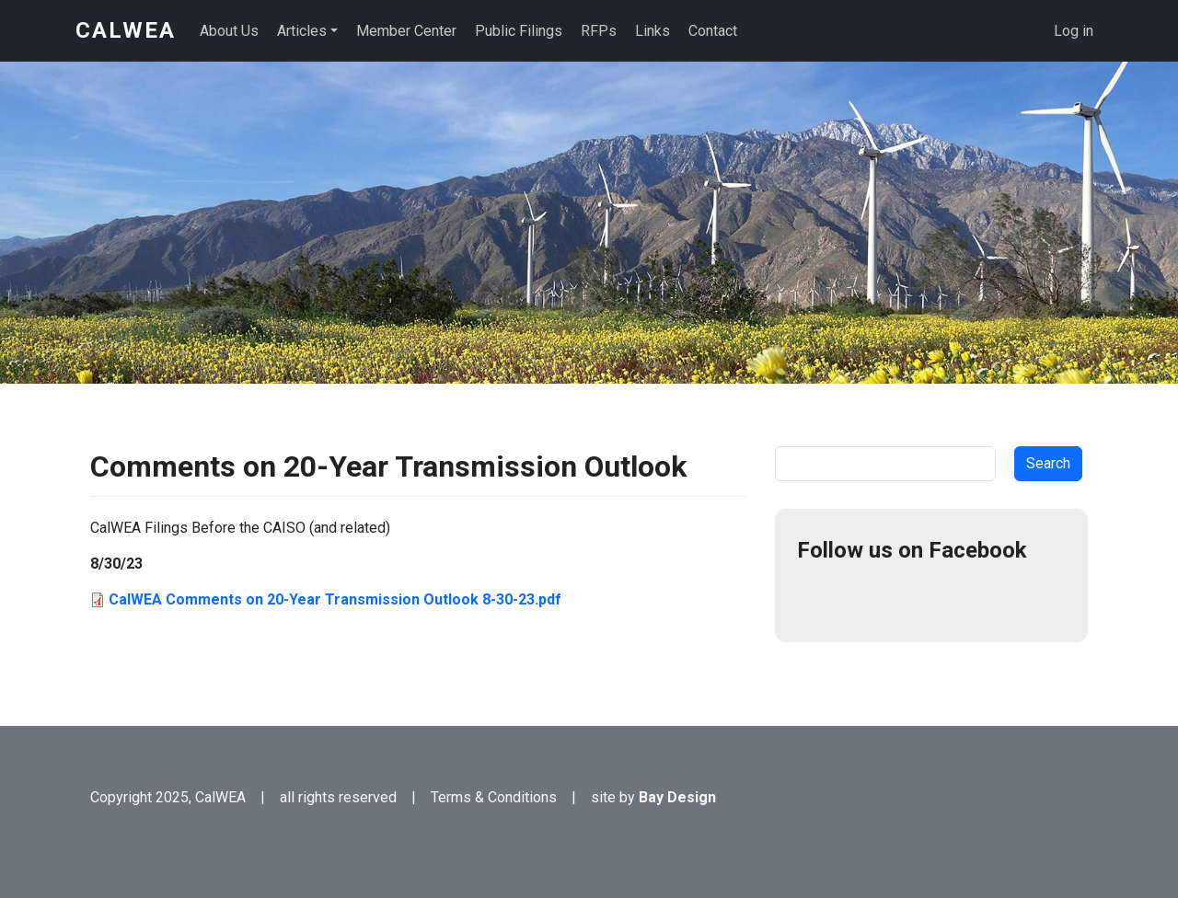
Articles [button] (302, 31)
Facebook (819, 598)
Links (652, 31)
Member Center (406, 31)
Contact (712, 31)
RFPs (599, 31)
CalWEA (125, 30)
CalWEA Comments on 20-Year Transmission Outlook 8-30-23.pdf (335, 599)
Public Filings (518, 31)
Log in (1073, 31)
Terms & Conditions (494, 797)
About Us (229, 31)
